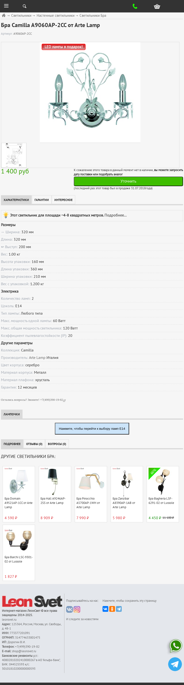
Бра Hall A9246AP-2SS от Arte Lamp (53, 501)
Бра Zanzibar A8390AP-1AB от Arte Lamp (124, 503)
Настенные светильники (56, 16)
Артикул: (7, 34)
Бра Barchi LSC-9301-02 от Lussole (19, 559)
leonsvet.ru (9, 620)
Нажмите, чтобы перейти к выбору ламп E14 (92, 428)
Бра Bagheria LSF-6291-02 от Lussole (161, 501)
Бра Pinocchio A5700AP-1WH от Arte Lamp (88, 503)
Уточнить (128, 181)
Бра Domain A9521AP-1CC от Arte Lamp (19, 503)
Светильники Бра (93, 16)
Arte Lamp (37, 358)
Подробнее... (115, 215)
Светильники (21, 16)
